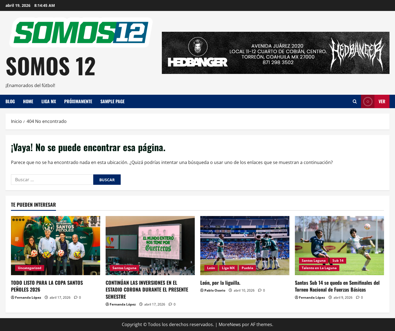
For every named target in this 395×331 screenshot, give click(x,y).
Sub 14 (337, 260)
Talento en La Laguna (319, 268)
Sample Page (112, 101)
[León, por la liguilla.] (244, 245)
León (211, 268)
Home (28, 101)
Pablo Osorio (214, 290)
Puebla (247, 268)
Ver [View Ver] (373, 101)
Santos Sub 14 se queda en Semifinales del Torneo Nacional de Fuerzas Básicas (337, 286)
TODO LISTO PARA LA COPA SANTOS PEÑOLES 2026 (47, 286)
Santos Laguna (124, 268)
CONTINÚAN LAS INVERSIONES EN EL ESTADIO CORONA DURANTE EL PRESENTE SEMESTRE (147, 289)
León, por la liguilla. (220, 282)
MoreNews (230, 324)
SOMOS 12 (50, 65)
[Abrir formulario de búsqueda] (355, 101)
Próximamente (78, 101)
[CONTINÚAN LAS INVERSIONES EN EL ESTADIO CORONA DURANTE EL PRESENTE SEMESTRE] (150, 245)
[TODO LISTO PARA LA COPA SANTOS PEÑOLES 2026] (55, 245)
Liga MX (48, 101)
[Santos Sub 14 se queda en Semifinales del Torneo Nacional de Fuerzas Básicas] (339, 245)
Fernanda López (28, 297)
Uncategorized (29, 268)
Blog (10, 101)
